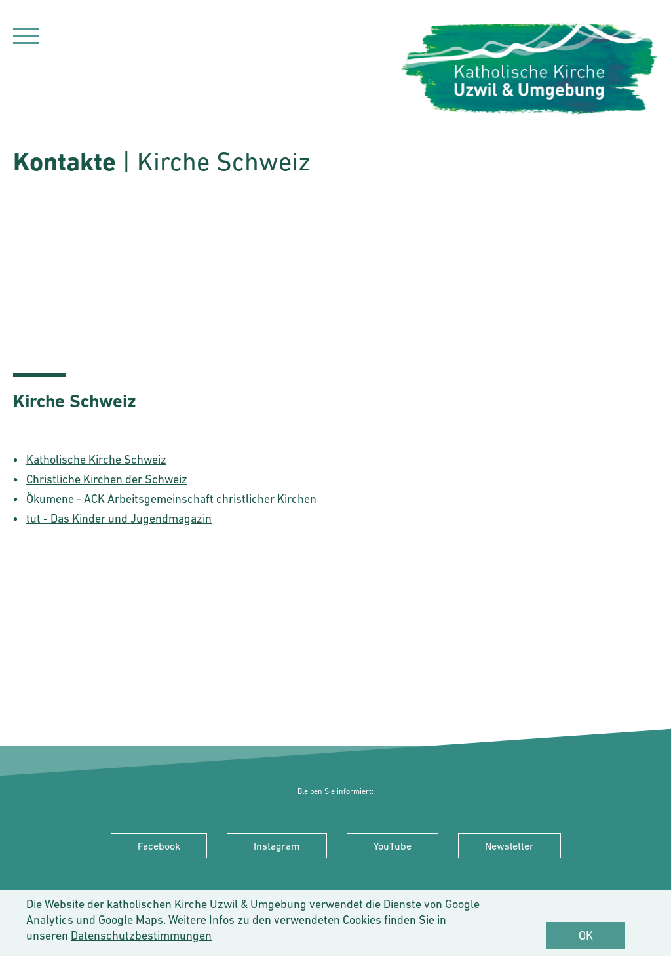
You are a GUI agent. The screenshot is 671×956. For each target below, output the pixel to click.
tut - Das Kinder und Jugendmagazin (119, 518)
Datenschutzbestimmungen (141, 935)
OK (586, 935)
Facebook (159, 846)
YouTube (393, 846)
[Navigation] (26, 37)
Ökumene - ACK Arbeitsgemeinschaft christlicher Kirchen (171, 499)
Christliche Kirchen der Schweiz (106, 479)
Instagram (277, 846)
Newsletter (509, 846)
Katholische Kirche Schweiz (96, 459)
